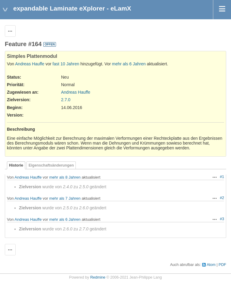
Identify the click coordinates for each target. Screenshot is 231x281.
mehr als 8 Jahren (65, 177)
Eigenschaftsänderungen (51, 165)
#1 (222, 177)
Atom (211, 265)
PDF (222, 265)
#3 (222, 219)
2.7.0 (65, 99)
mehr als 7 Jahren (65, 198)
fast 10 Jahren (66, 63)
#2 (222, 198)
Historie (16, 165)
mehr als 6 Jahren (129, 63)
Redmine (97, 277)
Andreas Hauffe (29, 63)
